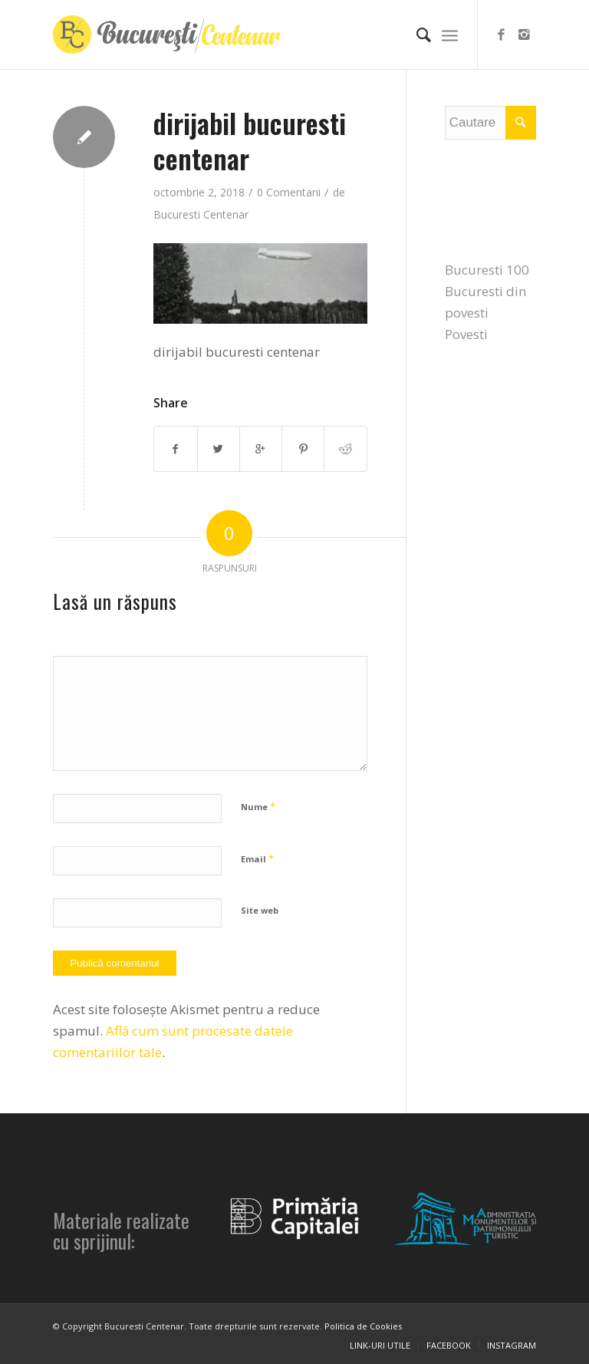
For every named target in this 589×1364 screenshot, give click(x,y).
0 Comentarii (289, 192)
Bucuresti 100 (487, 269)
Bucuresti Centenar (200, 214)
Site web (259, 910)
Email (257, 858)
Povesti (466, 334)
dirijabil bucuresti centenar (249, 140)
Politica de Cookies (363, 1326)
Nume (258, 806)
